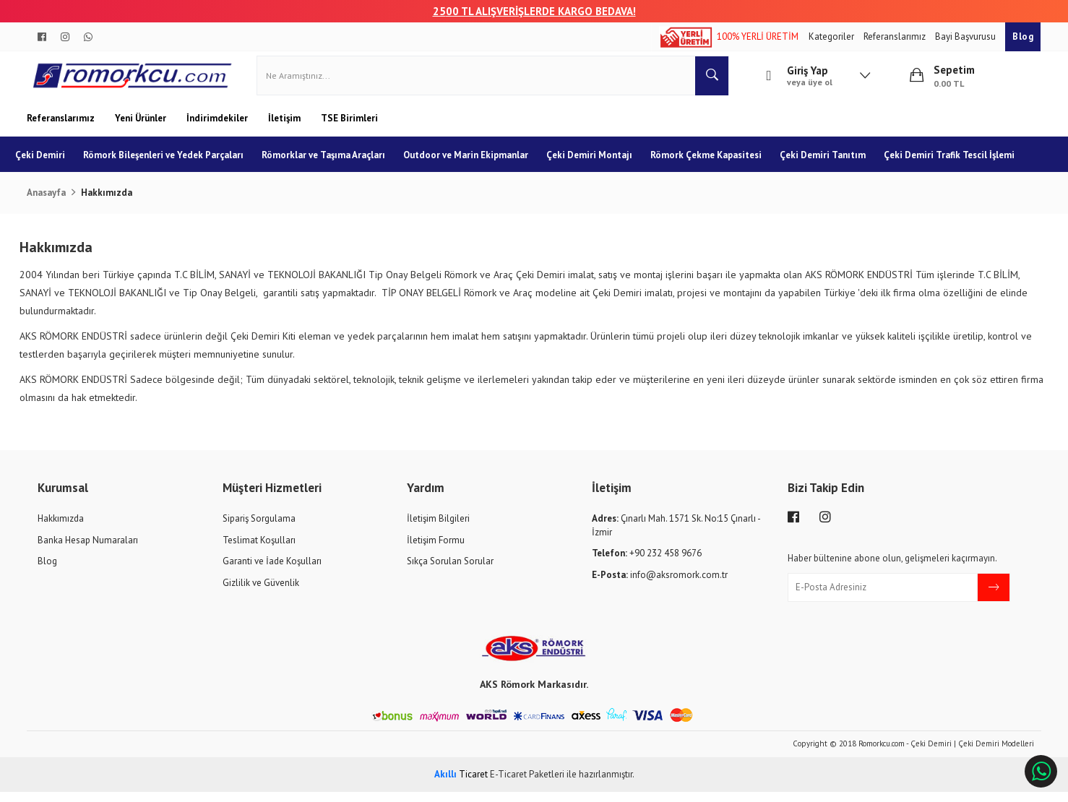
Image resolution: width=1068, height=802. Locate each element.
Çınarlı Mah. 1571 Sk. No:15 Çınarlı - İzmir (676, 535)
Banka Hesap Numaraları (88, 549)
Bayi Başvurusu (966, 36)
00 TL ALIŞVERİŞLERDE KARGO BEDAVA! (541, 11)
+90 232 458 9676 (647, 563)
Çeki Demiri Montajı (601, 164)
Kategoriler (832, 36)
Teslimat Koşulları (259, 549)
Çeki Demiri (52, 164)
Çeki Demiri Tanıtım (834, 164)
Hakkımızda (61, 528)
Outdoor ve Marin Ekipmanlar (477, 164)
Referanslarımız (896, 36)
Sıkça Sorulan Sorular (450, 571)
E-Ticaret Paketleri (527, 783)
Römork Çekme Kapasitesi (717, 164)
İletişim (285, 127)
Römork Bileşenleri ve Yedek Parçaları (175, 164)
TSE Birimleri (349, 127)
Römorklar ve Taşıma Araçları (335, 164)
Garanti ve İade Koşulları (272, 571)
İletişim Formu (436, 549)
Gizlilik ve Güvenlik (261, 592)
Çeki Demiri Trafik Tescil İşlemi (92, 200)
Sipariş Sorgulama (259, 528)
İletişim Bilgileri (438, 528)
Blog (1022, 36)
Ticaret (461, 783)
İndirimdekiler (218, 127)
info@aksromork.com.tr (660, 584)
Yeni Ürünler (141, 127)
